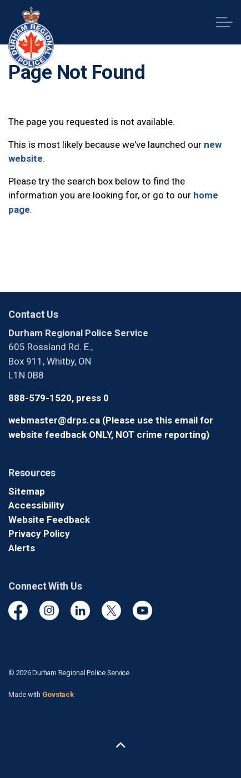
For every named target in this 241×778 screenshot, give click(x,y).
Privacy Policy (39, 533)
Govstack (58, 694)
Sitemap (26, 491)
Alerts (21, 547)
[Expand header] (224, 22)
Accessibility (36, 505)
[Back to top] (120, 746)
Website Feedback (49, 519)
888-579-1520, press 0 (58, 397)
